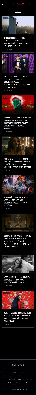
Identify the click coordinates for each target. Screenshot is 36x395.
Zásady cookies (9, 379)
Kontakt (30, 379)
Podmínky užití (18, 373)
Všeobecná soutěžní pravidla (18, 376)
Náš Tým (21, 379)
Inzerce (11, 383)
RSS (17, 383)
